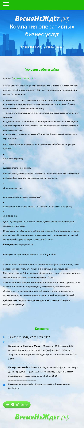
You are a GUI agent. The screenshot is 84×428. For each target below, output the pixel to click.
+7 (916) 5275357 (34, 372)
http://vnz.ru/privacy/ (13, 305)
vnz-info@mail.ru (47, 255)
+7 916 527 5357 (52, 47)
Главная (7, 78)
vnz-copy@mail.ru (24, 244)
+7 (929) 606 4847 (51, 350)
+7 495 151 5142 (31, 47)
